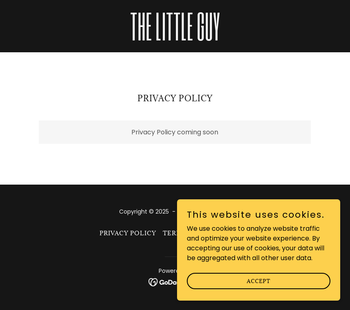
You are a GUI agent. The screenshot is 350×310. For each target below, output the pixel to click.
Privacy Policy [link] (128, 233)
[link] (175, 38)
